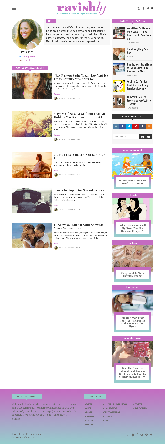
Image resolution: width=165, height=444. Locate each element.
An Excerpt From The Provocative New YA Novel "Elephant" (139, 100)
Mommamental (132, 150)
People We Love (110, 408)
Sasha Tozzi (62, 98)
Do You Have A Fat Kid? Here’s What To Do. (132, 182)
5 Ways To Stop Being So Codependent (80, 190)
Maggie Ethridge (132, 75)
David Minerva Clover (133, 43)
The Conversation (112, 412)
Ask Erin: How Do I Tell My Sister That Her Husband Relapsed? (132, 228)
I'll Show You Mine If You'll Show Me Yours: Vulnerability (78, 226)
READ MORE (16, 419)
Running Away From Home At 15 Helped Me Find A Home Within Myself (139, 68)
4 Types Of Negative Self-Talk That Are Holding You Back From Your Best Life (80, 115)
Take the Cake (132, 338)
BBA (106, 420)
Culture (89, 408)
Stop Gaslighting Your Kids (137, 50)
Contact (138, 404)
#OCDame (132, 242)
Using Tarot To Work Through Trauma (132, 274)
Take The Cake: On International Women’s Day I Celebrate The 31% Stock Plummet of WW (132, 372)
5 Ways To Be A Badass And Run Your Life (79, 156)
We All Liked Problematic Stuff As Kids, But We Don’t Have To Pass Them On (139, 34)
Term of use (18, 434)
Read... (57, 94)
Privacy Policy (33, 434)
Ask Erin (133, 195)
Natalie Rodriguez (132, 108)
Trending (90, 416)
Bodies (89, 412)
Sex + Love (90, 420)
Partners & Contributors (115, 404)
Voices (89, 404)
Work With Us (141, 408)
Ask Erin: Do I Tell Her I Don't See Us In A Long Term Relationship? (137, 85)
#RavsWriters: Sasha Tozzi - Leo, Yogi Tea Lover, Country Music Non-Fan (81, 77)
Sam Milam (130, 56)
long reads (132, 287)
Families (89, 424)
